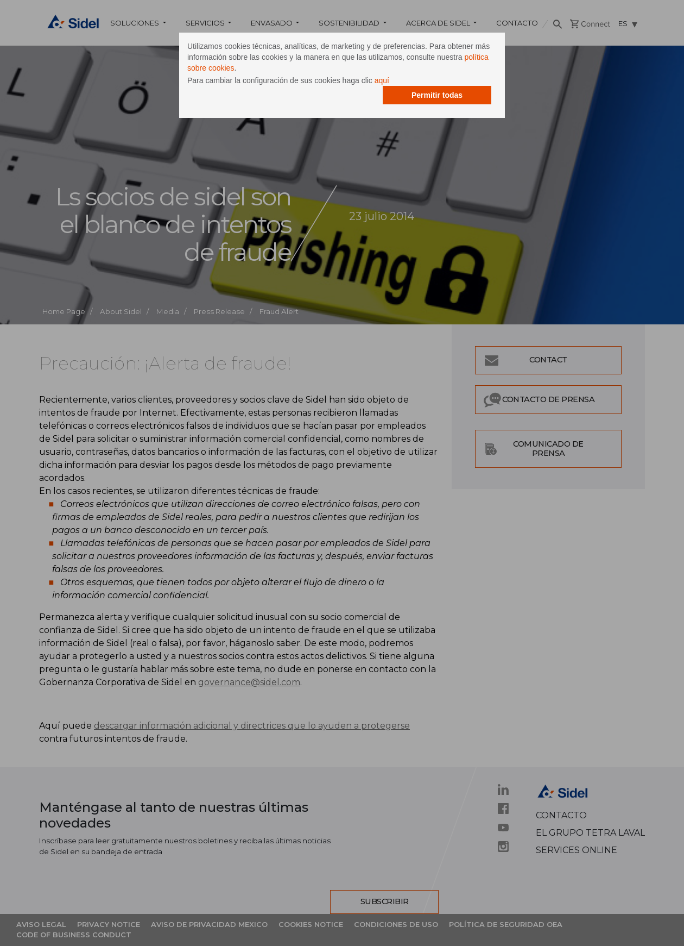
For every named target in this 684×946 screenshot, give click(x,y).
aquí (382, 80)
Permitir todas (437, 95)
